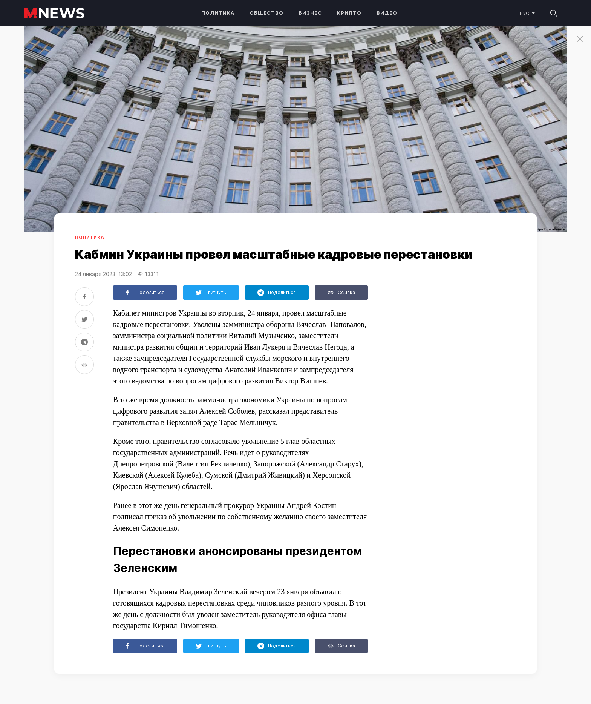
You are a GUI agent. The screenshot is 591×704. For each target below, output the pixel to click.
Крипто (349, 13)
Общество (266, 13)
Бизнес (310, 13)
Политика (217, 13)
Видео (387, 13)
